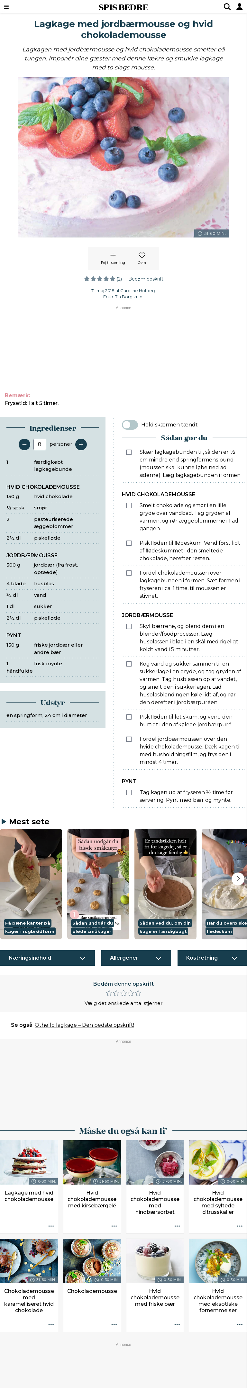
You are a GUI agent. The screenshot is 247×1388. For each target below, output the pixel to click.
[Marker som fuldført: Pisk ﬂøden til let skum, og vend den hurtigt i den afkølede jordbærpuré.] (129, 717)
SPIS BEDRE (123, 7)
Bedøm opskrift (145, 279)
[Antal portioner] (39, 444)
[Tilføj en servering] (81, 444)
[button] (31, 884)
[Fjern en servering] (24, 444)
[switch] (130, 425)
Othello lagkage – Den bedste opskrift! (84, 1025)
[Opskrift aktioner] (51, 1226)
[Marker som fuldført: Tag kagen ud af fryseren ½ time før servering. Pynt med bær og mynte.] (129, 792)
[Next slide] (238, 879)
